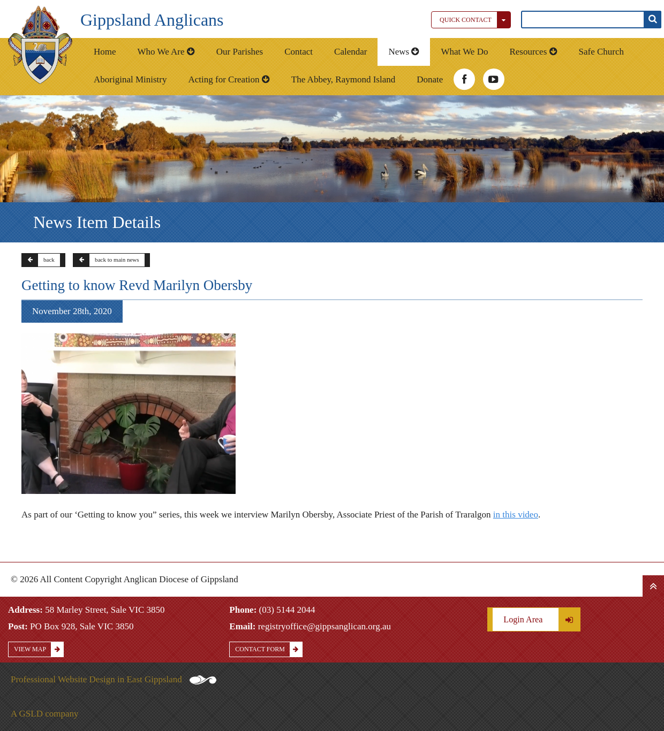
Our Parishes (239, 52)
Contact (298, 52)
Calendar (350, 52)
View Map (38, 649)
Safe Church (601, 52)
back (38, 260)
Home (105, 52)
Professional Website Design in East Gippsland (113, 679)
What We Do (464, 52)
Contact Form (268, 649)
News (403, 52)
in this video (515, 514)
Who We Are (166, 52)
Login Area (541, 619)
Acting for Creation (228, 79)
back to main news (106, 260)
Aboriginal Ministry (130, 79)
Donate (430, 79)
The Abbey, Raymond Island (343, 79)
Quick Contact (475, 20)
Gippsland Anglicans (152, 19)
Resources (533, 52)
